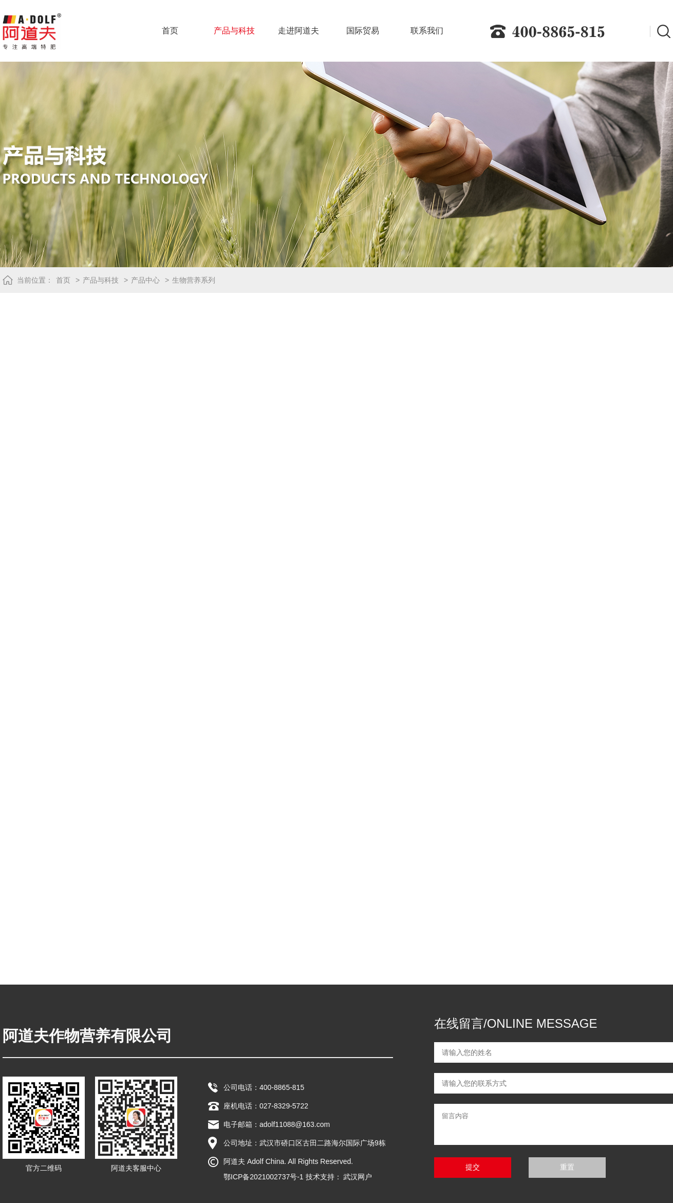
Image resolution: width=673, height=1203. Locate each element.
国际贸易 (362, 30)
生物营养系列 (193, 280)
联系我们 (426, 30)
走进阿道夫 (298, 30)
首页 (170, 30)
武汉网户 (357, 1177)
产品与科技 (234, 30)
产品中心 (145, 280)
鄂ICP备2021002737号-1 (263, 1177)
